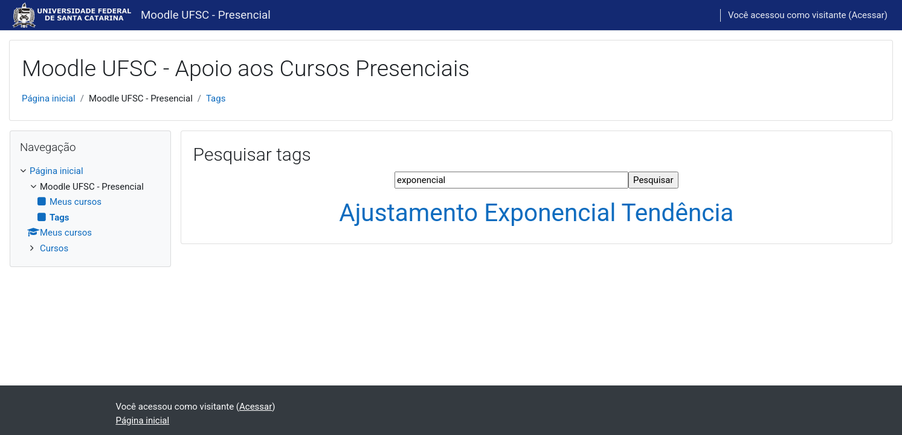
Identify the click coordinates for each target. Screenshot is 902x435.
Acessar (867, 15)
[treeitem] (90, 209)
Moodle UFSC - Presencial (206, 15)
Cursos (54, 248)
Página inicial (49, 98)
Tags (215, 98)
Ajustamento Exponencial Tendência (536, 212)
